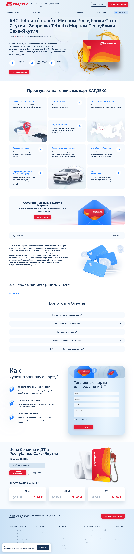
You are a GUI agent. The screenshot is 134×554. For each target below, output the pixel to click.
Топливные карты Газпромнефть (19, 531)
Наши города (61, 537)
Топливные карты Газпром (17, 537)
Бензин (59, 526)
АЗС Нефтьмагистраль (43, 542)
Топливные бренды (63, 534)
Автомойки (85, 537)
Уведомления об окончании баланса (93, 531)
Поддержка (86, 534)
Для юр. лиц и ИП (82, 414)
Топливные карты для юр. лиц (18, 523)
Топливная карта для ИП (17, 542)
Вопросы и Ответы (119, 534)
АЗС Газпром (40, 537)
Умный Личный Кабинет (89, 529)
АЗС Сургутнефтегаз (42, 539)
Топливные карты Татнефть (17, 534)
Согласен (42, 548)
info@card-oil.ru (62, 3)
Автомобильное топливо (64, 523)
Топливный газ (61, 531)
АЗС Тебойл (39, 534)
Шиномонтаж (86, 542)
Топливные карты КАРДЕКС (18, 526)
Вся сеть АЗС (40, 523)
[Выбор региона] (27, 459)
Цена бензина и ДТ (63, 544)
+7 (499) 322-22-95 (45, 3)
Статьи (59, 542)
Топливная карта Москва (17, 539)
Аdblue (84, 539)
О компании (117, 523)
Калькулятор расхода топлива (66, 539)
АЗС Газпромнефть (42, 529)
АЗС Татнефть (40, 531)
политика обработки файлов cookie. (23, 548)
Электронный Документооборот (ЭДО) (94, 523)
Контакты (116, 537)
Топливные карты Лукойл (17, 529)
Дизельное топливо (63, 529)
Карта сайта (117, 531)
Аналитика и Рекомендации (91, 526)
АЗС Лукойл (40, 526)
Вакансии (116, 526)
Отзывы (115, 529)
